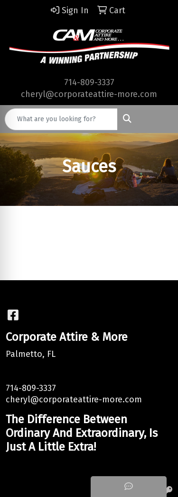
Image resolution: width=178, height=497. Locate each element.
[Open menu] (159, 119)
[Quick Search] (61, 119)
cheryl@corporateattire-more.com (89, 94)
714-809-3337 (89, 82)
